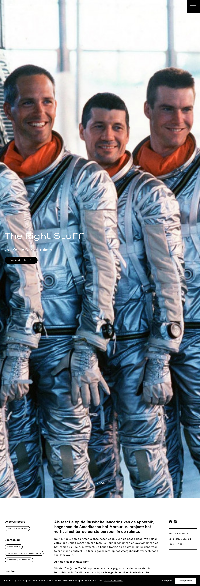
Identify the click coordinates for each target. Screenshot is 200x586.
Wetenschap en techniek (18, 560)
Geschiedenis (13, 547)
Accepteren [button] (185, 580)
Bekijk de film (21, 260)
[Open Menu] (193, 6)
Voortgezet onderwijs (17, 528)
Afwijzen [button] (167, 580)
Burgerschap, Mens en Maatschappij (24, 553)
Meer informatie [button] (113, 580)
